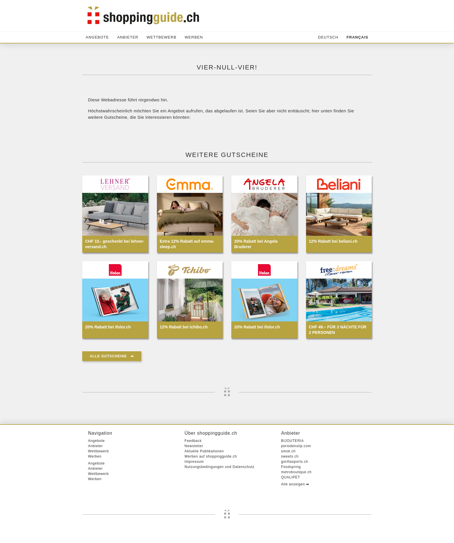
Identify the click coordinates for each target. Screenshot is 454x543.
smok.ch (288, 451)
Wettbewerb (161, 37)
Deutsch (328, 37)
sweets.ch (290, 456)
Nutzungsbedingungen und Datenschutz (219, 467)
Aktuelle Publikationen (204, 451)
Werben (194, 37)
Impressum (194, 462)
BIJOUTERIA (292, 441)
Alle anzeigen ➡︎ (295, 484)
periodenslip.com (296, 446)
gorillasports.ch (294, 462)
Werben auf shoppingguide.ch (210, 456)
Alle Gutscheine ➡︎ (112, 356)
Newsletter (193, 446)
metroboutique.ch (296, 472)
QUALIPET (290, 477)
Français (357, 37)
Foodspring (291, 467)
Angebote (97, 37)
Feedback (193, 441)
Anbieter (127, 37)
